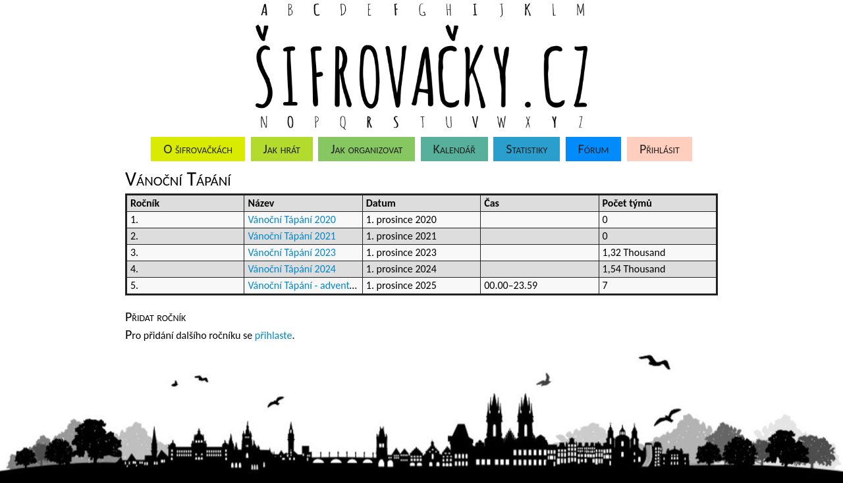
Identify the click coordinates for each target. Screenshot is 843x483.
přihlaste (273, 335)
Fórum (593, 149)
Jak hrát (281, 149)
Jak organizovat (366, 149)
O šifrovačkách (197, 149)
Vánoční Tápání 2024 (292, 269)
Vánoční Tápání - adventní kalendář (322, 285)
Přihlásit (659, 149)
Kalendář (454, 149)
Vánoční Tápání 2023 (292, 252)
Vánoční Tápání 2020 (292, 219)
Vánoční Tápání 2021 (292, 236)
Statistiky (526, 149)
